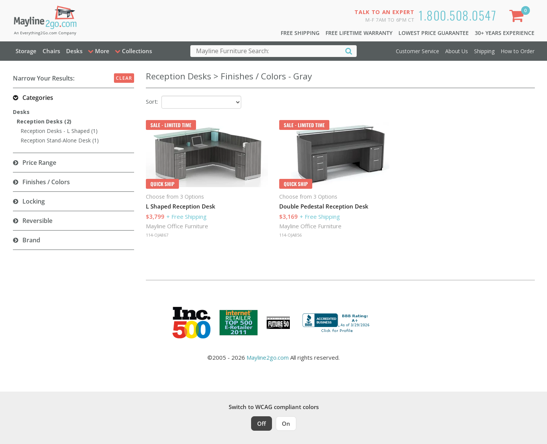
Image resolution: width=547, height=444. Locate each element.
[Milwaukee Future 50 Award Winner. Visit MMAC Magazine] (278, 323)
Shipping (484, 51)
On (286, 423)
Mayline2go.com (268, 357)
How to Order (517, 51)
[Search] (348, 51)
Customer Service (417, 51)
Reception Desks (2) (44, 121)
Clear (124, 78)
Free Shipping (300, 32)
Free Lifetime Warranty (359, 32)
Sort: (152, 101)
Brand (31, 240)
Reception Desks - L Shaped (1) (59, 130)
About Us (456, 51)
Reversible (37, 220)
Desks (74, 51)
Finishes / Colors (46, 182)
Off (261, 423)
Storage (26, 51)
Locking (33, 201)
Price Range (39, 162)
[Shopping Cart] (517, 17)
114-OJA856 (290, 235)
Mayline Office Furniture (177, 226)
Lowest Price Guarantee (433, 32)
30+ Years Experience (504, 32)
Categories (37, 97)
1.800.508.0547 (457, 15)
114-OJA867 (157, 235)
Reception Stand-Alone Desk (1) (60, 140)
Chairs (51, 51)
